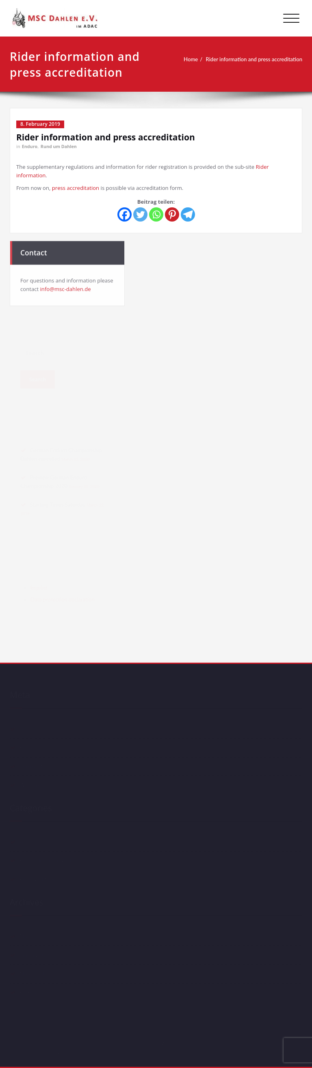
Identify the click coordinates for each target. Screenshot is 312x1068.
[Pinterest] (172, 214)
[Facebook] (124, 214)
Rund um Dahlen (59, 146)
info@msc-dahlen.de (65, 288)
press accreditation (75, 188)
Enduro (29, 146)
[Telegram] (188, 214)
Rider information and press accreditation (254, 59)
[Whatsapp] (156, 214)
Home (191, 59)
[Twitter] (140, 214)
